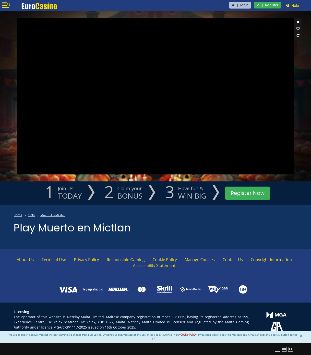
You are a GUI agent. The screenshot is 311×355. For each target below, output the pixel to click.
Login (244, 5)
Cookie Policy (188, 334)
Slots (31, 215)
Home (18, 215)
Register (271, 5)
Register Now (247, 193)
